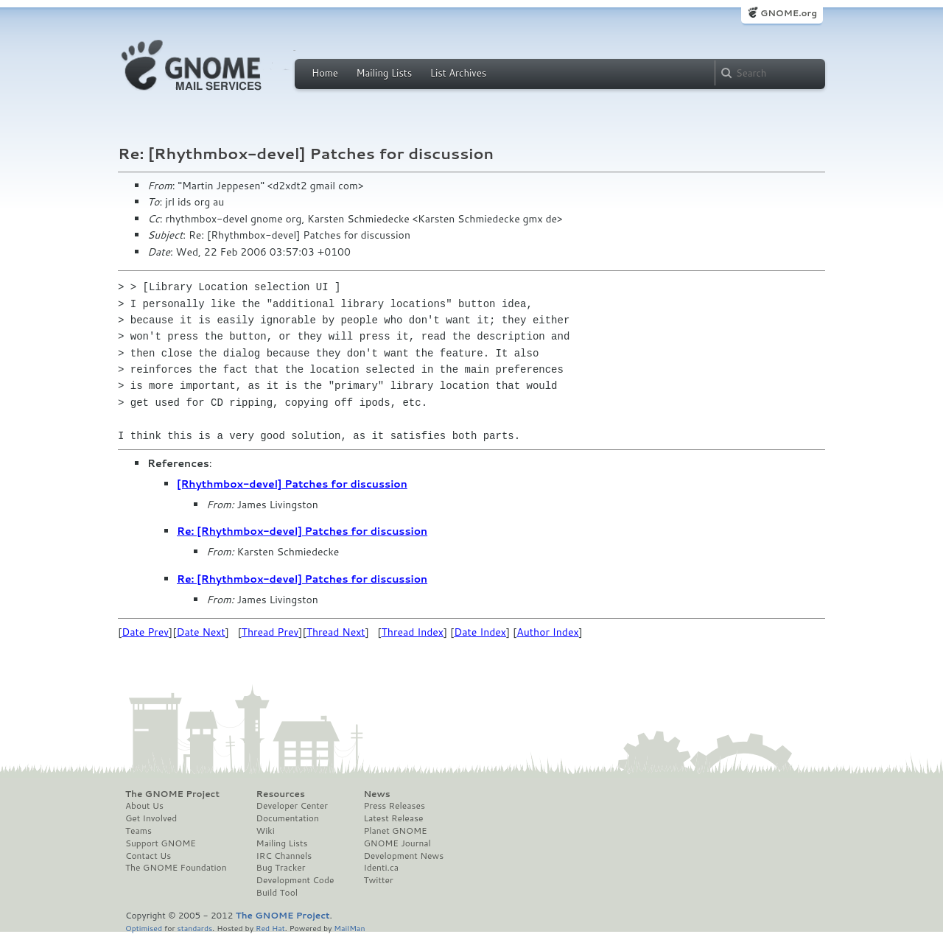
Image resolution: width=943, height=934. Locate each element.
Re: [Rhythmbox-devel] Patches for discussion (302, 531)
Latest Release (393, 818)
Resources (280, 794)
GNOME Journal (397, 843)
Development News (403, 856)
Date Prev (145, 632)
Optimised (143, 927)
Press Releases (393, 806)
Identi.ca (381, 868)
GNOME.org (788, 13)
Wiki (265, 831)
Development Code (295, 880)
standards (194, 927)
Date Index (480, 632)
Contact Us (148, 856)
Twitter (378, 880)
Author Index (547, 632)
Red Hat (270, 927)
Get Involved (151, 818)
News (376, 794)
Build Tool (277, 893)
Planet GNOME (395, 831)
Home (325, 73)
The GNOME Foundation (176, 868)
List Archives (458, 73)
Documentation (287, 818)
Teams (138, 831)
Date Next (200, 632)
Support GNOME (160, 843)
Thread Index (413, 632)
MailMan (349, 927)
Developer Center (292, 806)
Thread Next (335, 632)
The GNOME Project (172, 794)
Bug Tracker (281, 868)
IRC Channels (284, 856)
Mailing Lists (384, 73)
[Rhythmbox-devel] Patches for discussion (292, 484)
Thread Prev (270, 632)
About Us (144, 806)
